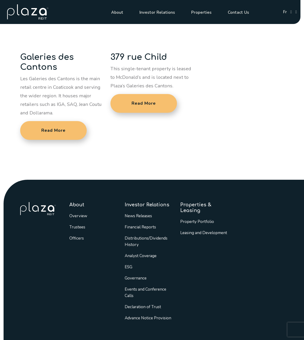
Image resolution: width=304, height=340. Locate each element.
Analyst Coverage (141, 256)
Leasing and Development (203, 233)
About (117, 12)
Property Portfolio (197, 221)
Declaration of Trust (143, 307)
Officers (76, 238)
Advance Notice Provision (148, 318)
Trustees (77, 227)
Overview (78, 216)
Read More (53, 130)
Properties (201, 12)
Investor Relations (157, 12)
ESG (128, 267)
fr (285, 12)
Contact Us (238, 12)
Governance (136, 278)
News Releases (138, 216)
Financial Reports (140, 227)
